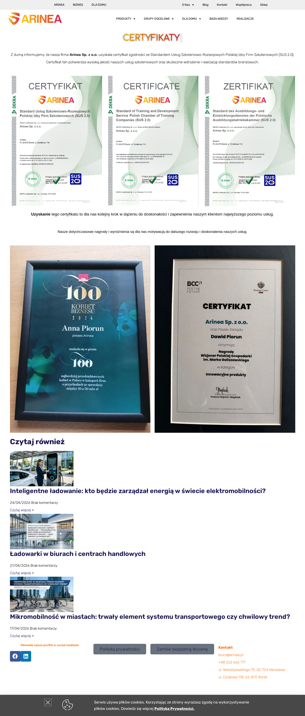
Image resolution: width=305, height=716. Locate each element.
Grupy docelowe (159, 18)
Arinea (59, 5)
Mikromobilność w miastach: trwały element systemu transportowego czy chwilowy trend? (150, 617)
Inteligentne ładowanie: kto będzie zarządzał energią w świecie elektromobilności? (138, 491)
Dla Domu (99, 5)
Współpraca (244, 5)
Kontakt (222, 5)
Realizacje (245, 19)
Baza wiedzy (218, 19)
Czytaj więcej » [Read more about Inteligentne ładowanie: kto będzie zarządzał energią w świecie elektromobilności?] (22, 510)
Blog (205, 5)
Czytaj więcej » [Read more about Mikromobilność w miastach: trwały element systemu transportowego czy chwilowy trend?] (22, 636)
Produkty (125, 18)
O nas (188, 4)
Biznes (78, 5)
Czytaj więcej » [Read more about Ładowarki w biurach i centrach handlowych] (22, 573)
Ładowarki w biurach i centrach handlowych (78, 554)
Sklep (264, 5)
